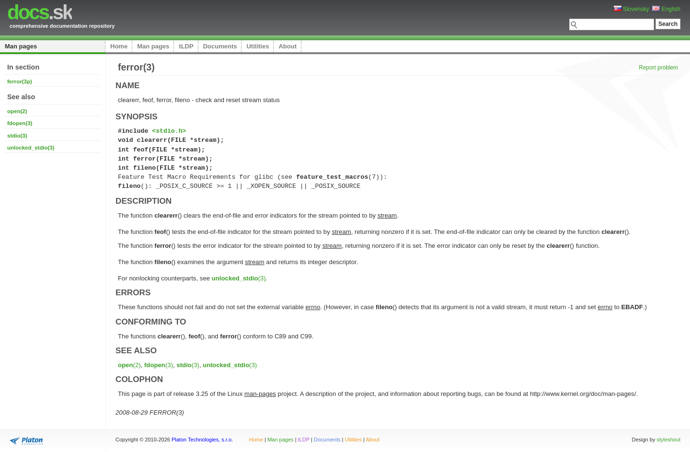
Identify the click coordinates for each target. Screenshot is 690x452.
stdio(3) (17, 136)
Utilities (257, 46)
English (666, 9)
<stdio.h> (169, 131)
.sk (39, 12)
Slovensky (631, 9)
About (287, 46)
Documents (220, 46)
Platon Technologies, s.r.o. (202, 439)
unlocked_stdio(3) (31, 148)
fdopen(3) (19, 123)
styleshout (668, 439)
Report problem (658, 67)
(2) (129, 365)
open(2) (17, 111)
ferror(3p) (19, 81)
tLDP (186, 46)
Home (118, 46)
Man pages (21, 46)
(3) (239, 278)
